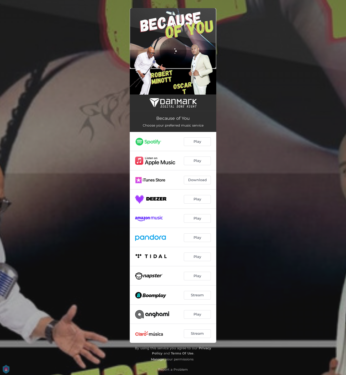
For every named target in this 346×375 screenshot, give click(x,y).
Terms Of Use (182, 353)
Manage (157, 359)
